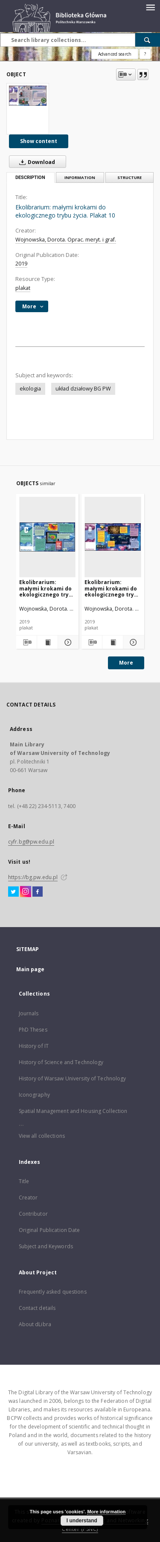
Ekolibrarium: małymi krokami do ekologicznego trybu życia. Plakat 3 (47, 588)
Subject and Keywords (46, 1246)
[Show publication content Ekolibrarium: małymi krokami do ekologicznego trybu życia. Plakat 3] (47, 642)
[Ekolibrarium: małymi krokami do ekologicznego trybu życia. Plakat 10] (28, 95)
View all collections (42, 1135)
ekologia (30, 388)
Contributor (33, 1213)
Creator (28, 1197)
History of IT (34, 1046)
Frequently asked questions (53, 1291)
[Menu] (150, 7)
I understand (82, 1521)
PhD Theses (33, 1029)
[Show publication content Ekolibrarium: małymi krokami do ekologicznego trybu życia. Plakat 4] (112, 642)
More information (106, 1511)
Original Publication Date (49, 1230)
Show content (38, 141)
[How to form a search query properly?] (145, 54)
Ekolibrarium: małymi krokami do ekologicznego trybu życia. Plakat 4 (112, 588)
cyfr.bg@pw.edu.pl (31, 841)
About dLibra (35, 1324)
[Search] (147, 40)
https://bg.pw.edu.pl (33, 877)
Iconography (34, 1094)
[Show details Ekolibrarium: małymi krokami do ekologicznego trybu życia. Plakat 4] (132, 642)
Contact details (37, 1308)
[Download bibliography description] (26, 642)
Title (24, 1181)
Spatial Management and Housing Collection (73, 1111)
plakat (22, 288)
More (126, 662)
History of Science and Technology (61, 1062)
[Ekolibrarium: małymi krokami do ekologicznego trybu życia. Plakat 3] (48, 536)
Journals (29, 1013)
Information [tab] (79, 177)
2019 (21, 263)
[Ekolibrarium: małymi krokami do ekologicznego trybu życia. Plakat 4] (113, 536)
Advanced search (114, 54)
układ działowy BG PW (83, 388)
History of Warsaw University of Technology (72, 1078)
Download (35, 162)
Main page (30, 969)
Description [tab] (30, 177)
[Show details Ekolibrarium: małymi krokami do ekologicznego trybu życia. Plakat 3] (67, 642)
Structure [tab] (129, 177)
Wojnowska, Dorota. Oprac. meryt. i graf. (65, 239)
